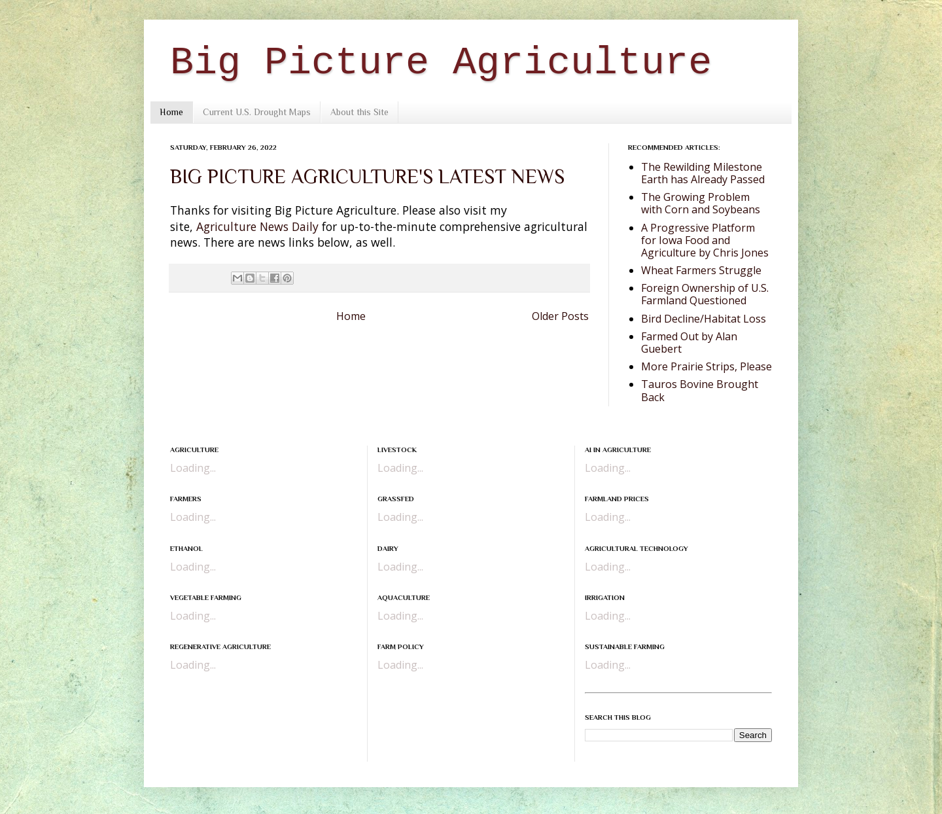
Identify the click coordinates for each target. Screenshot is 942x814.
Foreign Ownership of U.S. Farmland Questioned (705, 294)
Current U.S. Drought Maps (257, 112)
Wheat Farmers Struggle (701, 270)
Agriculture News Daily (257, 226)
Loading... (193, 468)
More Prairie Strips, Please (706, 366)
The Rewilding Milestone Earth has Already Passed (703, 173)
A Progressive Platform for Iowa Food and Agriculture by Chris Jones (705, 240)
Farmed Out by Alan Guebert (689, 342)
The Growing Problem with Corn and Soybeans (700, 203)
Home (171, 112)
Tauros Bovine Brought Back (699, 390)
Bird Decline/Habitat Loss (703, 318)
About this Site (359, 112)
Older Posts (560, 316)
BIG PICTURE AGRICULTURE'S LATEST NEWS (367, 177)
